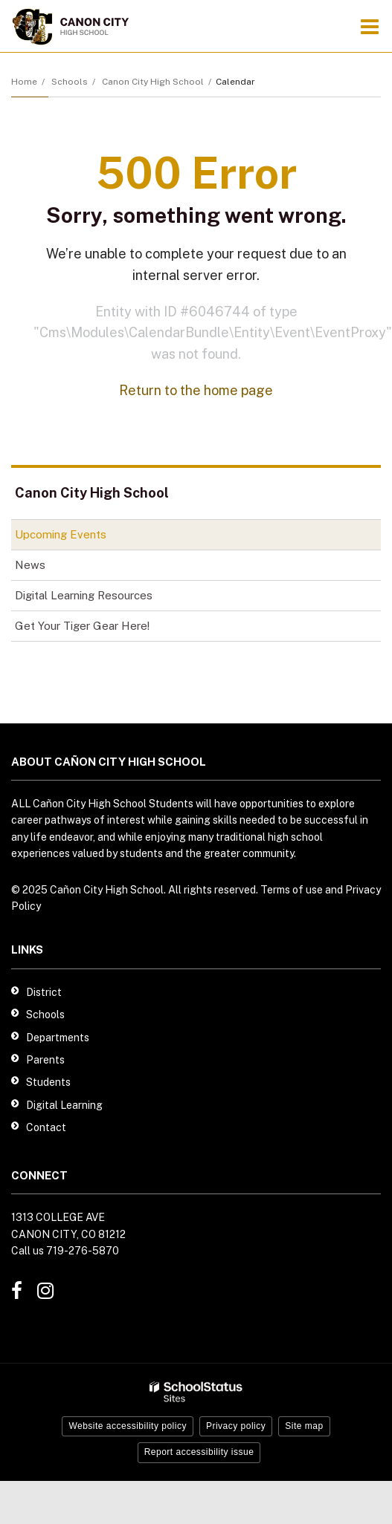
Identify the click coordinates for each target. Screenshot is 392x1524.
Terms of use (291, 890)
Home (24, 81)
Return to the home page (196, 390)
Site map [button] (304, 1426)
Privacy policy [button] (236, 1426)
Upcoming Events (60, 534)
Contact (46, 1127)
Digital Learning (64, 1105)
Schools (69, 81)
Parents (45, 1060)
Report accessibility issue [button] (199, 1452)
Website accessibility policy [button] (127, 1426)
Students (48, 1082)
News (30, 565)
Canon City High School (153, 81)
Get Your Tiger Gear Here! (103, 628)
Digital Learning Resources (83, 595)
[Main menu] (369, 26)
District (44, 992)
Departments (57, 1037)
